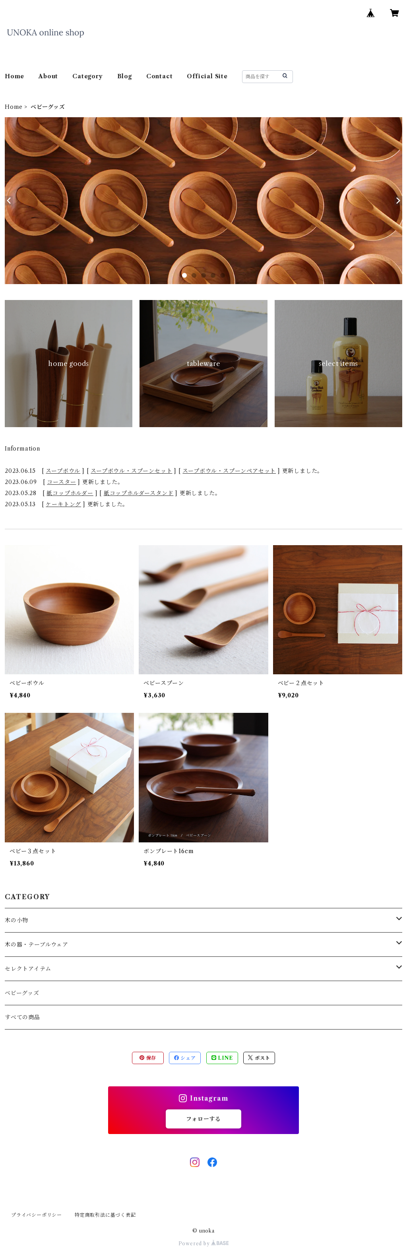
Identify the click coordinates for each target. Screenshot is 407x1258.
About (48, 76)
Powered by (203, 1243)
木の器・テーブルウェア (36, 944)
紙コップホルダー (70, 493)
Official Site (207, 76)
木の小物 (16, 920)
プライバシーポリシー (36, 1215)
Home (14, 76)
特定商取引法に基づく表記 (105, 1215)
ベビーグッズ (22, 993)
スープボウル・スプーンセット (131, 470)
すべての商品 (22, 1017)
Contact (159, 76)
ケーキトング (63, 504)
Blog (124, 76)
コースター (61, 482)
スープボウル (63, 470)
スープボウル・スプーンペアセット (229, 470)
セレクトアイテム (28, 968)
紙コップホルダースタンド (139, 493)
